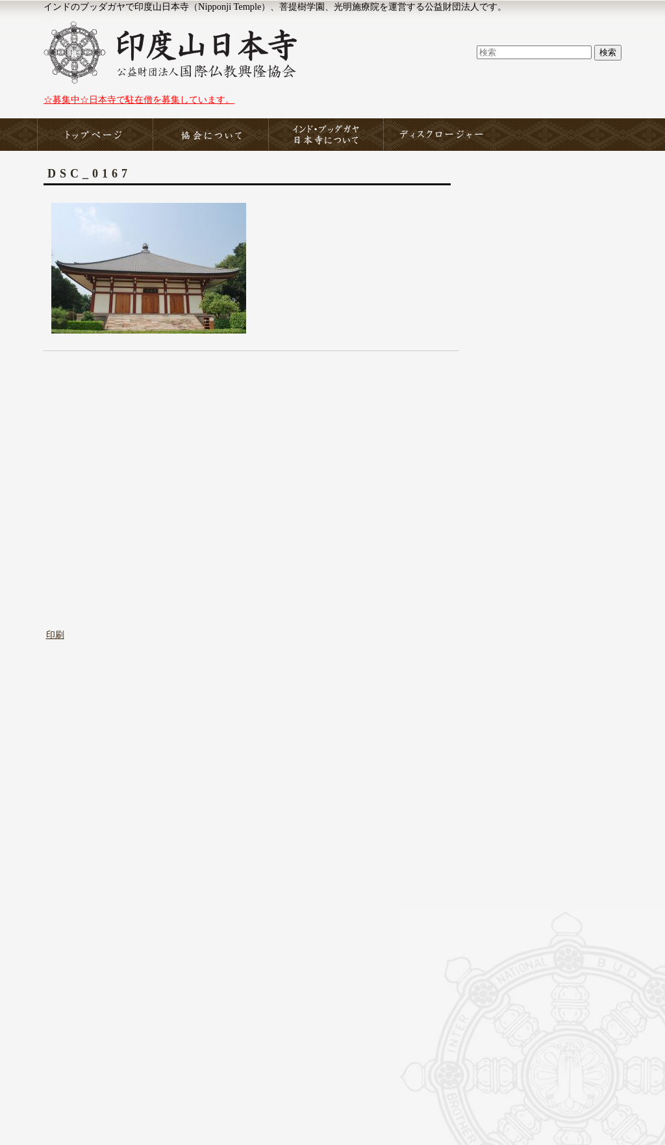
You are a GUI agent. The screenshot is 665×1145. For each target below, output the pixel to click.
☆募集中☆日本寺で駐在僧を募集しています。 (139, 99)
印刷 (55, 634)
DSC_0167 (89, 173)
